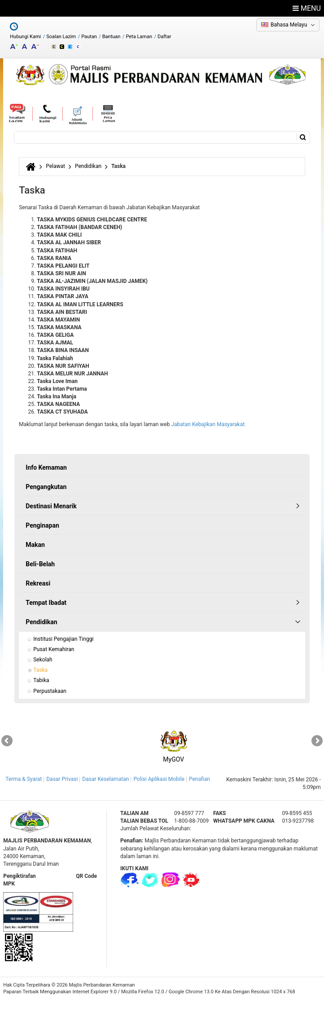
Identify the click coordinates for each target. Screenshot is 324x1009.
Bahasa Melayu (289, 25)
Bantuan (111, 37)
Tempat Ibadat (46, 602)
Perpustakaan (49, 691)
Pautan (89, 37)
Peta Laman (139, 37)
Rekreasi (38, 583)
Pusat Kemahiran (53, 649)
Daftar (164, 37)
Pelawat (55, 166)
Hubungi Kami (25, 37)
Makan (35, 544)
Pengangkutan (46, 486)
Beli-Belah (40, 564)
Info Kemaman (46, 467)
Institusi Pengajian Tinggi (63, 639)
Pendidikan (88, 166)
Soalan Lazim (61, 37)
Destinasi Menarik (51, 506)
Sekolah (42, 660)
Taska (40, 670)
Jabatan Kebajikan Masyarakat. (208, 424)
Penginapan (42, 525)
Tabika (41, 680)
